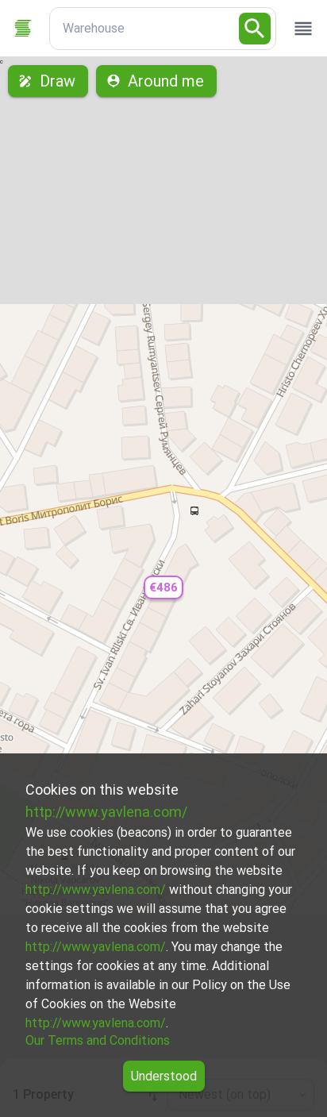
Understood (164, 1076)
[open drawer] (303, 28)
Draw (48, 81)
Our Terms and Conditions (97, 1040)
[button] (163, 588)
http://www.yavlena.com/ (106, 811)
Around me (156, 81)
